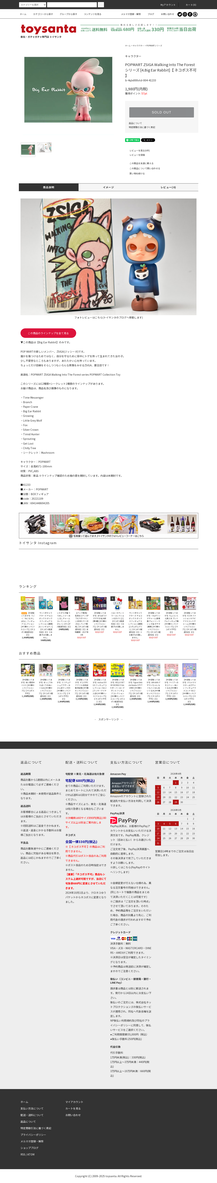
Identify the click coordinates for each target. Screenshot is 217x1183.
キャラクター (138, 45)
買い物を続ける (135, 173)
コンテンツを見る (90, 14)
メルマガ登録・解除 (129, 14)
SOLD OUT (161, 112)
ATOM (30, 1154)
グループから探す (66, 14)
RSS (23, 1154)
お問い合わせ (165, 14)
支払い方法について (32, 1108)
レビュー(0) (168, 187)
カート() (188, 4)
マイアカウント (74, 1102)
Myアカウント (166, 4)
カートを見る (73, 1108)
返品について (135, 123)
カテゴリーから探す (41, 14)
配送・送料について (32, 1115)
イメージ (108, 187)
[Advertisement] (108, 729)
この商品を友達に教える (139, 163)
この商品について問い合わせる (142, 168)
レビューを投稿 (135, 154)
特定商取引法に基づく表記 (142, 127)
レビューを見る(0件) (137, 150)
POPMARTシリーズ (154, 45)
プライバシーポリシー (33, 1134)
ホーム (23, 14)
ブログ (148, 14)
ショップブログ (29, 1148)
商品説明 (48, 187)
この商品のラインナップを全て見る (48, 333)
